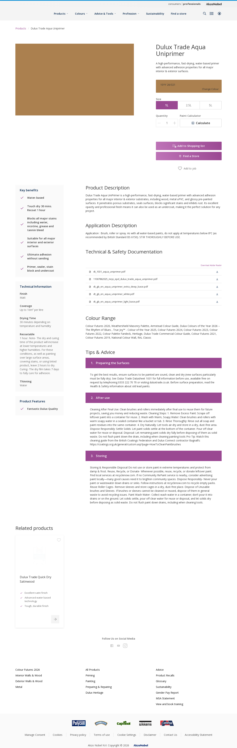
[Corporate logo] (214, 4)
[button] (219, 13)
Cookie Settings (126, 735)
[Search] (204, 13)
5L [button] (210, 105)
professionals (192, 4)
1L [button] (166, 105)
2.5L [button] (188, 105)
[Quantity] (167, 123)
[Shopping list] (212, 13)
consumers (174, 4)
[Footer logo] (63, 723)
